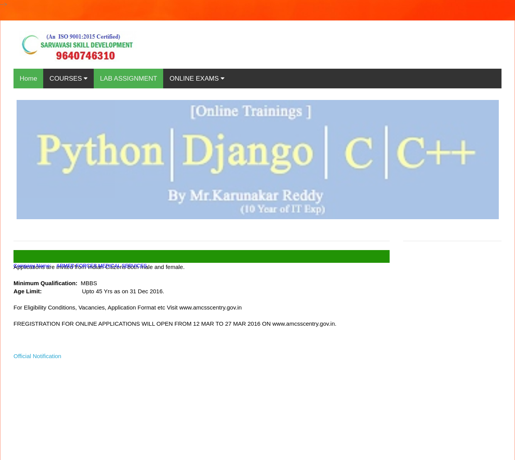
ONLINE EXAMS (196, 78)
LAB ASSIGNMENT (128, 78)
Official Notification (37, 356)
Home (28, 78)
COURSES (68, 78)
